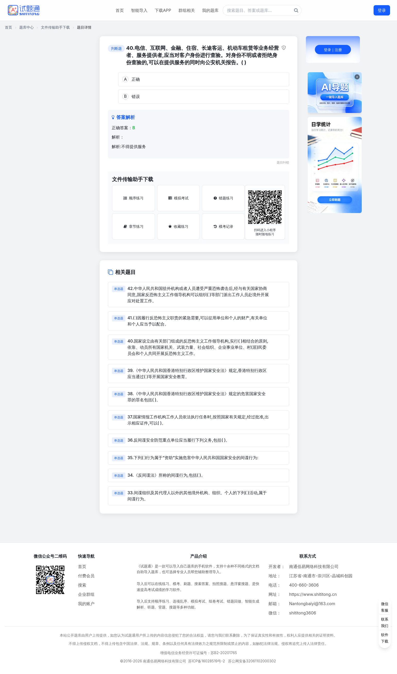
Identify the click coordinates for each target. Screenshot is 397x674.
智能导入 (139, 10)
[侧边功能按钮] (384, 622)
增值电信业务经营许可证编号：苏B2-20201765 (198, 653)
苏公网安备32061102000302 (252, 661)
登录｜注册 (333, 49)
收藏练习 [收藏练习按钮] (178, 226)
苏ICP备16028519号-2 (206, 661)
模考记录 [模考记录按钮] (223, 226)
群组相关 (186, 10)
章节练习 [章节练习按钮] (133, 226)
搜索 (82, 585)
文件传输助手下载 (55, 27)
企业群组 (86, 594)
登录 (382, 10)
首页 (120, 10)
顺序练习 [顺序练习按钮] (133, 198)
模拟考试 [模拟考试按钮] (178, 198)
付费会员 (86, 575)
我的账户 (86, 603)
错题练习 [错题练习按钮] (223, 198)
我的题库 (210, 10)
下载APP (163, 10)
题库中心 (26, 27)
